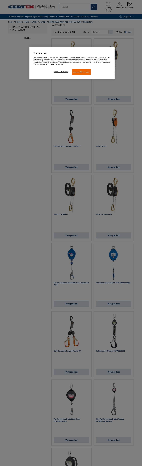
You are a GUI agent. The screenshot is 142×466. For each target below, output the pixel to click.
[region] (72, 63)
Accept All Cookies (81, 72)
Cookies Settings (61, 72)
